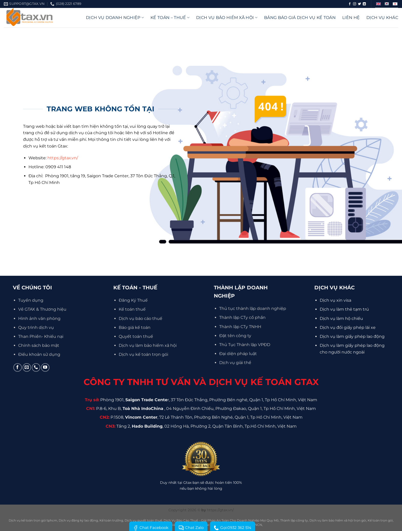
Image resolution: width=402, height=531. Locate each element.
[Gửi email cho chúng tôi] (27, 367)
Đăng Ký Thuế (133, 300)
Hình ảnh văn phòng (39, 318)
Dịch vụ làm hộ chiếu (341, 318)
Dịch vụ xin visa (335, 300)
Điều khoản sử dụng (39, 354)
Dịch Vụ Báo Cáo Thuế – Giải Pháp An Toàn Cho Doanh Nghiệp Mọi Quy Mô (221, 520)
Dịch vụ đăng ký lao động (78, 520)
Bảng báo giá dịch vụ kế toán (300, 17)
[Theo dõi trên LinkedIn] (364, 4)
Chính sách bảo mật (38, 345)
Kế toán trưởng (111, 520)
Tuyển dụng (30, 300)
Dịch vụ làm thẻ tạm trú (344, 309)
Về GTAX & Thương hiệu (42, 309)
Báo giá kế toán (134, 327)
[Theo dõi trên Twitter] (359, 4)
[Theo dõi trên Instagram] (354, 4)
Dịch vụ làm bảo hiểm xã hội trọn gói (337, 520)
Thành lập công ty (294, 520)
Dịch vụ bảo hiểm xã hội (226, 17)
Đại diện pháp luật (238, 353)
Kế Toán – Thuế (169, 17)
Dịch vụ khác (382, 17)
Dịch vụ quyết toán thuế (143, 520)
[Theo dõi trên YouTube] (45, 367)
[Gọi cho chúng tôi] (36, 367)
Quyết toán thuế (136, 336)
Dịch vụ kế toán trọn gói (143, 354)
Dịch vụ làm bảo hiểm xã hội (148, 345)
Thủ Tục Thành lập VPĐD (244, 344)
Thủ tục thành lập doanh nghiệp (252, 308)
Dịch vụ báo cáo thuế (140, 318)
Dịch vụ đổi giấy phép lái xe (348, 327)
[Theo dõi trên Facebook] (349, 4)
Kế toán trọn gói (380, 520)
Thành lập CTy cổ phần (242, 317)
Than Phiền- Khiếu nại (40, 336)
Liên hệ (351, 17)
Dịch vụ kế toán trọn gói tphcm (33, 520)
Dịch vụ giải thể (235, 362)
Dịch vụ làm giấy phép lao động (352, 336)
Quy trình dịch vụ (36, 327)
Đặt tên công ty (235, 335)
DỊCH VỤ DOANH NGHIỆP (115, 17)
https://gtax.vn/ (62, 157)
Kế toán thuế (132, 309)
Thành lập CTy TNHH (240, 326)
